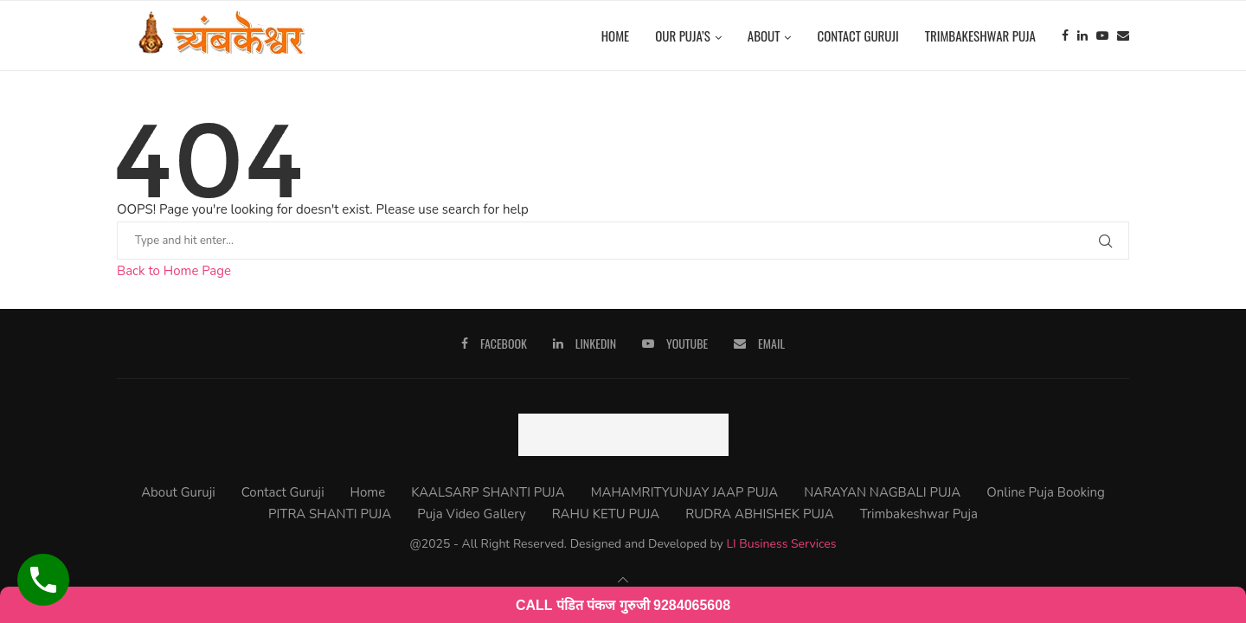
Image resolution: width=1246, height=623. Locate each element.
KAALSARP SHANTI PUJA (487, 492)
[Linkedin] (1082, 35)
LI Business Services (781, 544)
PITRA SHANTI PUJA (329, 514)
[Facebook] (1065, 35)
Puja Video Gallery (471, 514)
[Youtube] (1102, 35)
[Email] (1123, 35)
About (764, 35)
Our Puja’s (682, 35)
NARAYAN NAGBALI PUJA (882, 492)
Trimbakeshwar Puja (980, 35)
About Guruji (178, 492)
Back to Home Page (174, 270)
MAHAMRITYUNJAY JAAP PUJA (684, 492)
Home (615, 35)
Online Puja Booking (1045, 492)
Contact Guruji (857, 35)
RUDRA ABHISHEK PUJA (759, 514)
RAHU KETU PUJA (606, 514)
